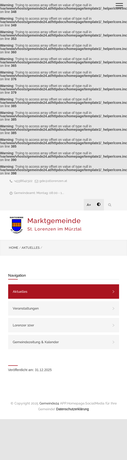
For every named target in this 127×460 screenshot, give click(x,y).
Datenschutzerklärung (72, 409)
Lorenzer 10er (23, 325)
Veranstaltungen (26, 308)
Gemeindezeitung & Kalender (36, 342)
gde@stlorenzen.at (53, 181)
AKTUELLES (31, 247)
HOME (13, 247)
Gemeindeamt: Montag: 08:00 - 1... (39, 193)
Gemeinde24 (49, 403)
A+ (89, 205)
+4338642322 (23, 181)
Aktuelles (20, 291)
